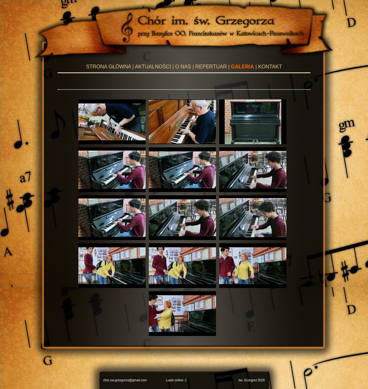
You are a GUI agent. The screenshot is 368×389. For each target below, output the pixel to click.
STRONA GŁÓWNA (108, 66)
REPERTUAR (211, 66)
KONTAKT (270, 66)
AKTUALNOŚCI (153, 66)
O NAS (183, 66)
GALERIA (242, 66)
